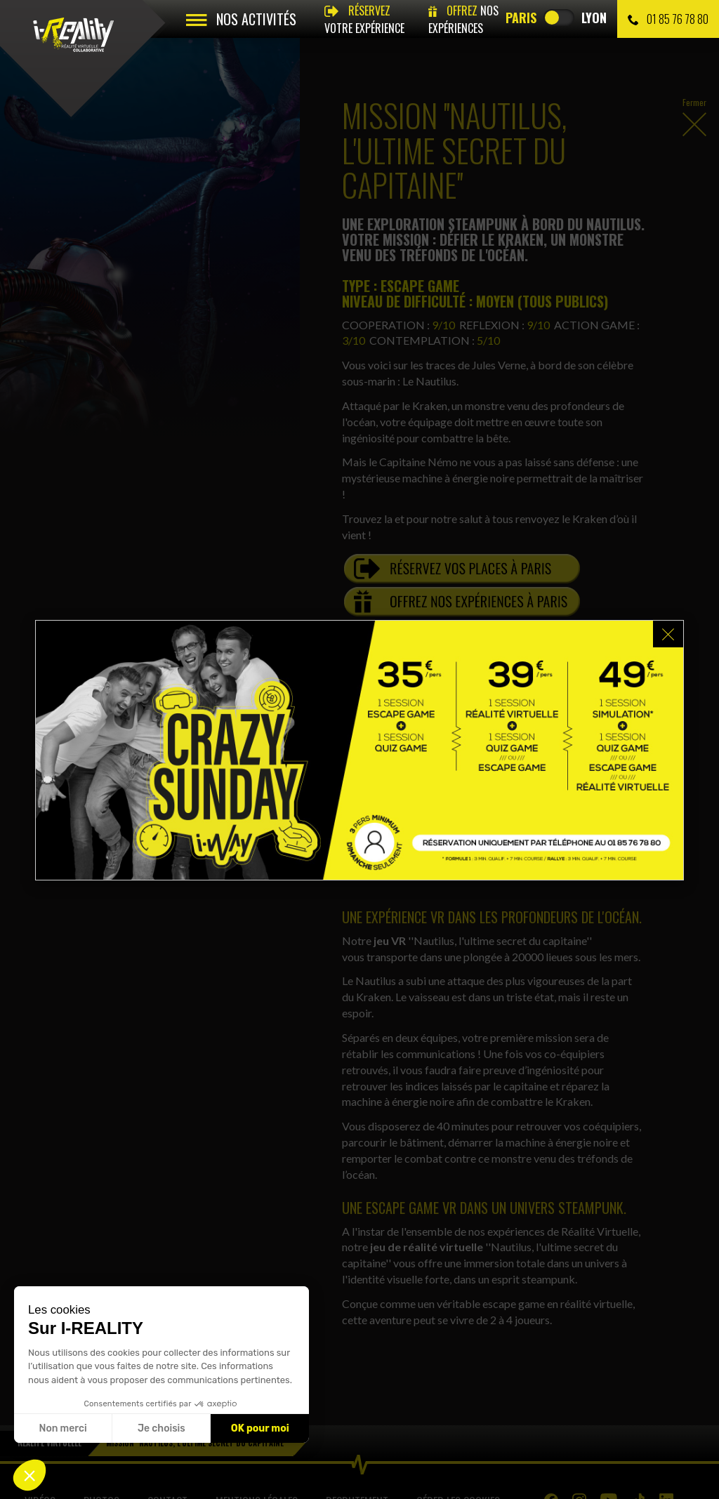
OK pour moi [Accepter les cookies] (260, 1428)
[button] (29, 1475)
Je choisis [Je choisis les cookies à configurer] (161, 1428)
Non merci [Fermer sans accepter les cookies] (62, 1428)
